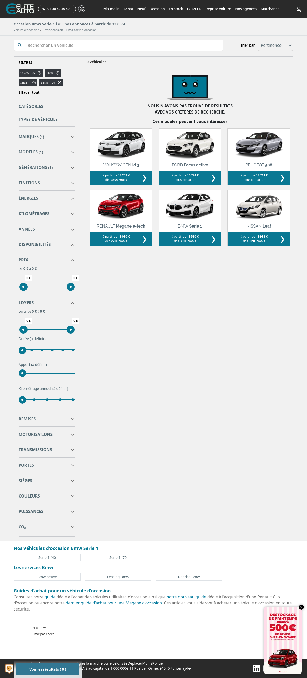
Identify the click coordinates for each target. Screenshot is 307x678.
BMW (49, 73)
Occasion (157, 8)
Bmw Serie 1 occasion (81, 30)
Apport (33, 364)
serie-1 (24, 82)
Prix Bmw (39, 628)
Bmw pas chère (43, 634)
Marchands (270, 8)
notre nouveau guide (186, 597)
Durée (32, 338)
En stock (176, 8)
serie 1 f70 (48, 82)
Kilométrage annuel (43, 388)
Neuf (141, 8)
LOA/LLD (194, 8)
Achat (128, 8)
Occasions (27, 73)
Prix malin (111, 8)
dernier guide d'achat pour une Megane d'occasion (114, 603)
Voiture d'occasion (26, 30)
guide (50, 597)
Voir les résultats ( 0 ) (47, 669)
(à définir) (38, 338)
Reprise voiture (218, 8)
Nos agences (246, 8)
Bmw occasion (53, 30)
